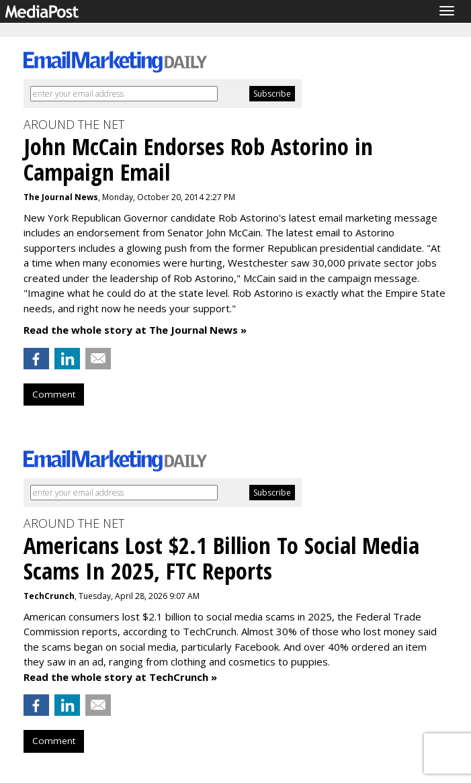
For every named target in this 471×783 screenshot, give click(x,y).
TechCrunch (49, 596)
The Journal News (61, 197)
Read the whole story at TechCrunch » (120, 677)
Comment (53, 394)
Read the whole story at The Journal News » (135, 329)
